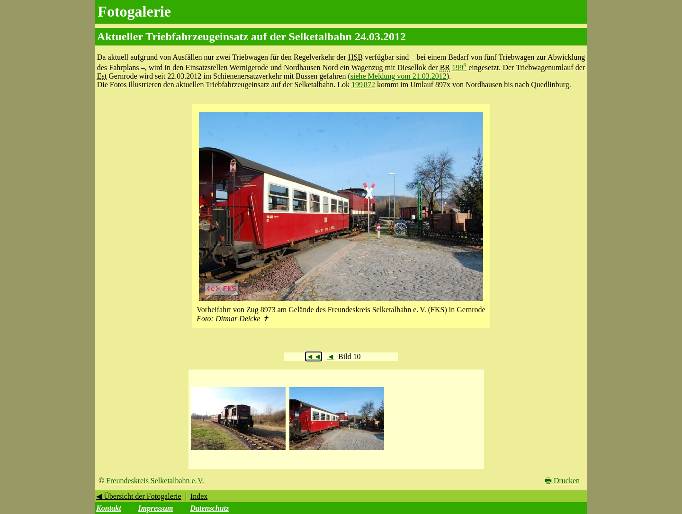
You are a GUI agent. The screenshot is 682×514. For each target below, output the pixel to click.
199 (459, 67)
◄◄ (313, 356)
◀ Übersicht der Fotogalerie (138, 496)
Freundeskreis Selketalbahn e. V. (155, 481)
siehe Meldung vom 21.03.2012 (398, 76)
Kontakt (108, 508)
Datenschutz (209, 508)
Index (198, 496)
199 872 (363, 85)
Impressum (155, 508)
